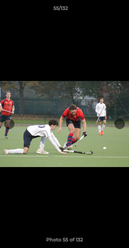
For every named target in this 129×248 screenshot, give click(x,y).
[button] (104, 10)
